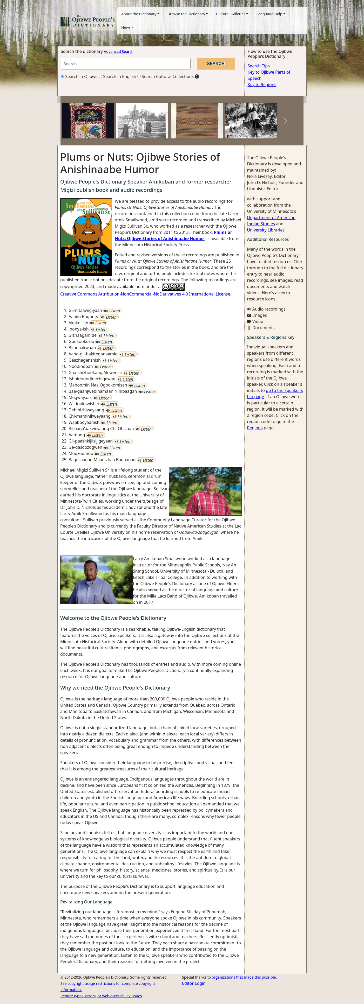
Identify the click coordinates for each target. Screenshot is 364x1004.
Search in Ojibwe (79, 76)
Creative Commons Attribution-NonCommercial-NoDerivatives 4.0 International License (145, 294)
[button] (78, 120)
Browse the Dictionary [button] (186, 13)
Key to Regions (262, 84)
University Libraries (266, 230)
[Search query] (126, 63)
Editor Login (194, 983)
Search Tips (259, 66)
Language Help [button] (269, 13)
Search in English (117, 76)
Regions (255, 428)
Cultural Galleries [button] (230, 13)
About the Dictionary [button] (139, 13)
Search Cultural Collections (165, 76)
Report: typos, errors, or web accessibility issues (101, 995)
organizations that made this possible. (244, 977)
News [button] (126, 27)
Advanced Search (118, 51)
